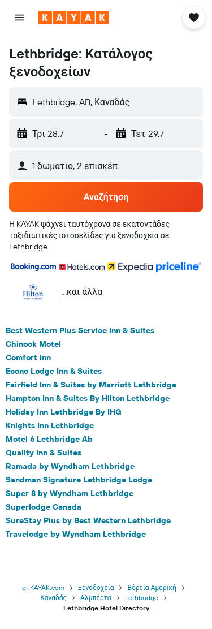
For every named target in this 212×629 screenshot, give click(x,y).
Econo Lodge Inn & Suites (54, 371)
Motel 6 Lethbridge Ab (49, 439)
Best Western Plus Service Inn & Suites (80, 330)
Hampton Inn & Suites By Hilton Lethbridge (88, 398)
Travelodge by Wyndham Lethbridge (76, 534)
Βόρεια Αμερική (151, 587)
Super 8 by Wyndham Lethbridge (69, 493)
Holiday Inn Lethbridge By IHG (64, 412)
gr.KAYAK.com (43, 587)
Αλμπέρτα (95, 597)
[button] (19, 17)
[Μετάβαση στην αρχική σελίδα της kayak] (73, 17)
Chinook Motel (33, 344)
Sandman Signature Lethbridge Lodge (79, 480)
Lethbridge (141, 597)
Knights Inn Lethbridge (50, 425)
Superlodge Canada (43, 507)
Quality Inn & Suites (43, 452)
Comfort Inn (28, 357)
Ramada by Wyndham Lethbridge (70, 466)
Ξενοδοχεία (96, 587)
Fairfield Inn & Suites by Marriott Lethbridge (91, 385)
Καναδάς (53, 597)
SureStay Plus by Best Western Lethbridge (88, 520)
